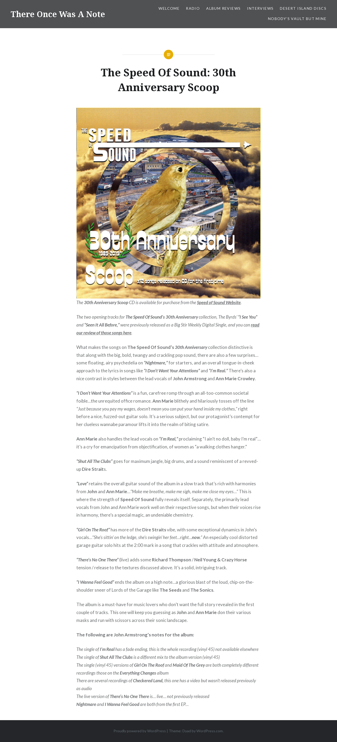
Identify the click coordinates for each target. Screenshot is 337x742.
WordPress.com (209, 731)
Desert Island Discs (303, 8)
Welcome (169, 8)
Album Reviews (223, 8)
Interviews (260, 8)
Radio (193, 8)
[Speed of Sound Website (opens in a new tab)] (219, 302)
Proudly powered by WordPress (139, 731)
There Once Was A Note (58, 14)
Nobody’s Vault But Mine (297, 18)
